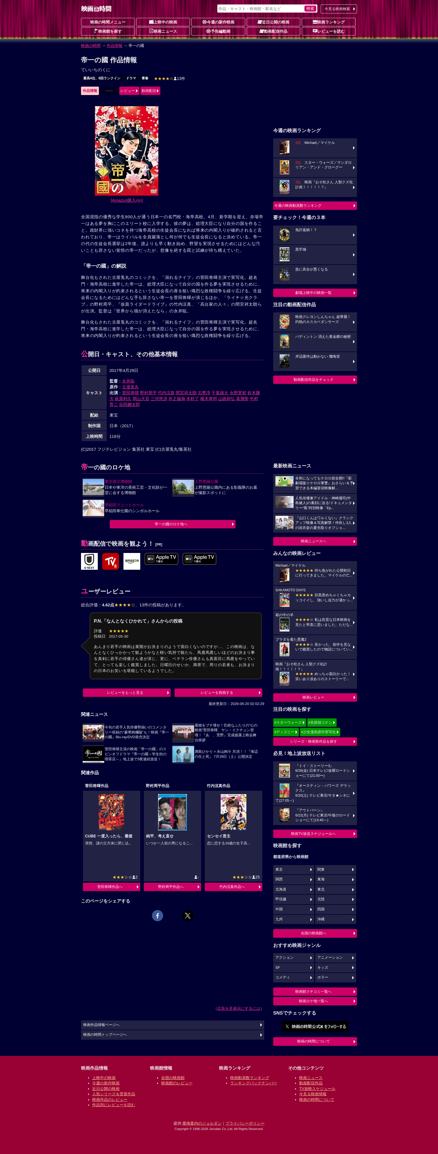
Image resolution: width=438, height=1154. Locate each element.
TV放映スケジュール (317, 1088)
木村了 (192, 398)
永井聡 (128, 381)
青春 (145, 78)
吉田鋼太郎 (129, 404)
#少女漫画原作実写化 (318, 732)
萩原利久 (123, 398)
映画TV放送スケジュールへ (313, 834)
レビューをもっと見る (125, 692)
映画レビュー (313, 697)
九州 (279, 919)
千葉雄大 (219, 392)
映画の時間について (313, 1041)
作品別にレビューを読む (113, 1105)
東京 (279, 870)
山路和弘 (226, 398)
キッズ (322, 968)
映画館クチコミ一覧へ (313, 991)
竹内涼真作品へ (232, 887)
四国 (321, 909)
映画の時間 (91, 45)
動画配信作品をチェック (314, 379)
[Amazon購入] (127, 200)
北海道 (280, 889)
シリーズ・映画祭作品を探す (313, 741)
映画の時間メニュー (107, 22)
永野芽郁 (238, 392)
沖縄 (321, 919)
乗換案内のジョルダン (202, 1123)
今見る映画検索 (337, 9)
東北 (321, 889)
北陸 (321, 899)
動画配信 (149, 91)
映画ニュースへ (313, 541)
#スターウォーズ (288, 722)
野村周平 (148, 392)
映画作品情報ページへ (101, 1025)
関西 (279, 879)
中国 (279, 909)
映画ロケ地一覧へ (313, 1001)
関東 (321, 870)
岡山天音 (141, 398)
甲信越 (280, 899)
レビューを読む (329, 31)
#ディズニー (284, 732)
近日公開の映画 (273, 21)
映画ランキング (329, 21)
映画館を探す (108, 31)
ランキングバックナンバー (253, 1083)
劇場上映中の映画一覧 (313, 293)
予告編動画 (218, 31)
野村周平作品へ (171, 887)
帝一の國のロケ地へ (171, 524)
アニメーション (330, 958)
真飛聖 (242, 398)
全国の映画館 (173, 1077)
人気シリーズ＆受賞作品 (113, 1094)
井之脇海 (176, 398)
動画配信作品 (273, 31)
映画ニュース (163, 31)
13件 (169, 78)
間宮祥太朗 (186, 392)
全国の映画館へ (313, 933)
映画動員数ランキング (249, 1077)
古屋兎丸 (130, 386)
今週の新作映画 (218, 21)
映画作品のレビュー (109, 1099)
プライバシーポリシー (245, 1123)
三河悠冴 (159, 398)
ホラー (322, 977)
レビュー (127, 91)
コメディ (282, 977)
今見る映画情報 (313, 1094)
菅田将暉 (130, 392)
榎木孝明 (208, 398)
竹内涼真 (166, 392)
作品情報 (114, 45)
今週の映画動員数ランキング (298, 205)
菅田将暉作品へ (110, 887)
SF (277, 968)
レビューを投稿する (217, 692)
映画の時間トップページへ (105, 1035)
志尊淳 (204, 392)
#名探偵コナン (320, 722)
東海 (321, 879)
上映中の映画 (163, 21)
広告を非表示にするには (238, 1008)
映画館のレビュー (176, 1083)
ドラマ (131, 78)
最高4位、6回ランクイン (101, 78)
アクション (284, 958)
